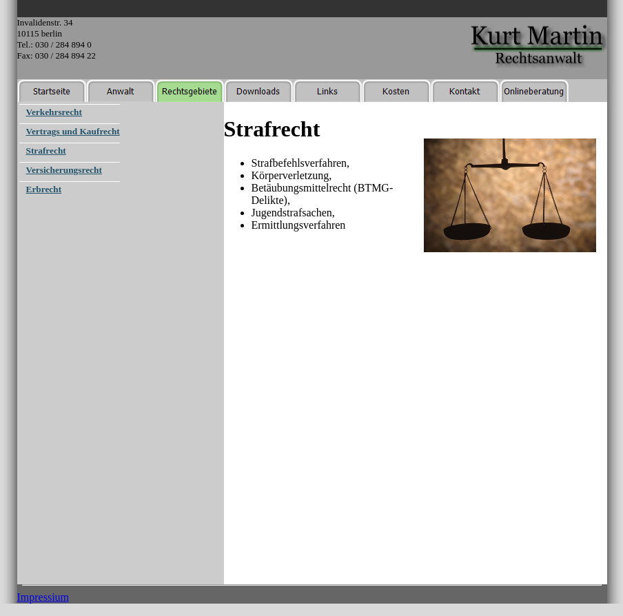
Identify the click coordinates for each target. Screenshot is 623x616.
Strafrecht (46, 150)
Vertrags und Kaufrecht (73, 131)
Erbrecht (44, 189)
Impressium (43, 597)
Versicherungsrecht (64, 170)
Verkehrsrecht (54, 112)
